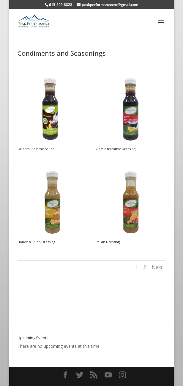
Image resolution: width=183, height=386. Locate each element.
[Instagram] (122, 375)
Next (157, 267)
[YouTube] (108, 375)
